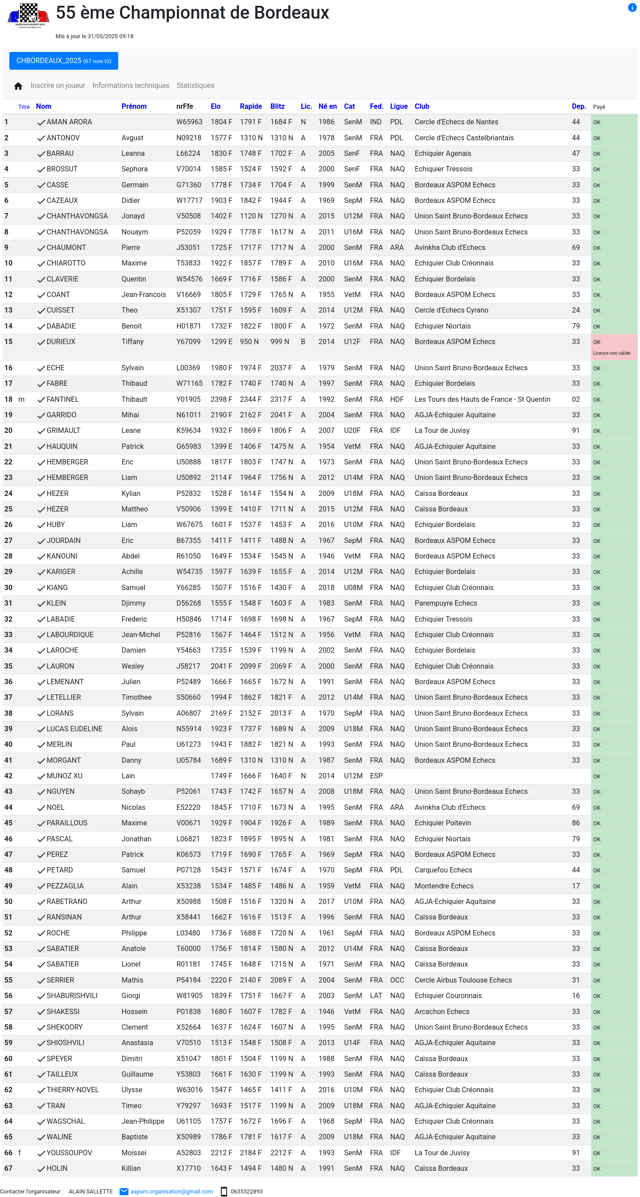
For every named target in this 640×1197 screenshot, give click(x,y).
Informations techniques (131, 85)
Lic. (306, 106)
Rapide (251, 106)
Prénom (134, 106)
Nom (43, 106)
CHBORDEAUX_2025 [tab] (63, 60)
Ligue (399, 106)
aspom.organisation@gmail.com (166, 1191)
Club (422, 106)
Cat (349, 106)
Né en (328, 106)
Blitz (277, 106)
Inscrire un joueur (58, 85)
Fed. (377, 106)
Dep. (579, 106)
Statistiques (196, 85)
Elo (215, 106)
